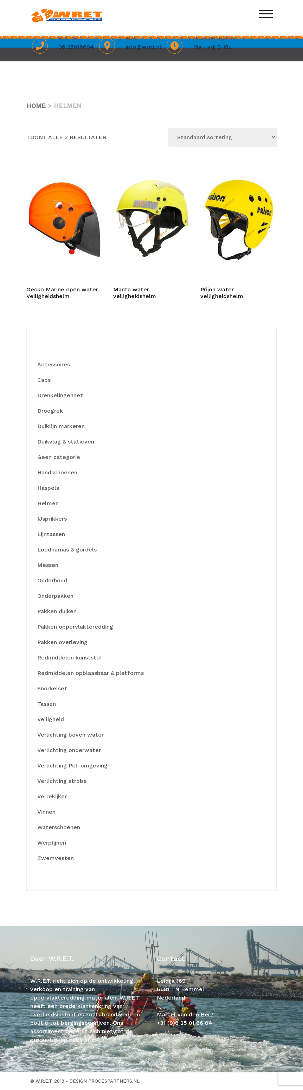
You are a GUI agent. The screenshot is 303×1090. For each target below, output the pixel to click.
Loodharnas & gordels (67, 549)
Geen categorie (58, 457)
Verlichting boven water (70, 734)
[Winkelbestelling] (222, 137)
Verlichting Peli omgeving (72, 765)
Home (36, 105)
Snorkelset (52, 688)
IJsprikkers (52, 518)
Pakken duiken (57, 611)
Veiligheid (50, 719)
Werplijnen (51, 842)
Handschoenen (57, 472)
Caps (44, 380)
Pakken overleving (62, 642)
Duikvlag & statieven (65, 441)
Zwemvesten (55, 858)
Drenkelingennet (60, 395)
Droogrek (50, 410)
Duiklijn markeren (61, 426)
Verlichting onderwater (69, 750)
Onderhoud (52, 580)
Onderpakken (55, 596)
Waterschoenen (58, 827)
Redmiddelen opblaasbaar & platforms (90, 673)
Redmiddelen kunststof (69, 657)
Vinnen (46, 811)
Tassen (46, 703)
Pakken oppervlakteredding (75, 626)
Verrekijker (52, 796)
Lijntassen (51, 534)
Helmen (48, 503)
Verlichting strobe (62, 781)
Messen (47, 565)
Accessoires (53, 364)
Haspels (48, 488)
